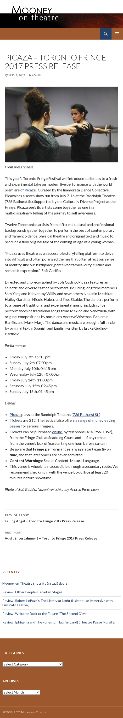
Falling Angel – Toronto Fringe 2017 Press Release (61, 517)
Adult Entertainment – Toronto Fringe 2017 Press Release (61, 535)
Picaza (30, 190)
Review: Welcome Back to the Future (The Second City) (44, 613)
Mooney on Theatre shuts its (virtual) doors (34, 583)
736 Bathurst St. (86, 414)
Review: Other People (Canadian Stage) (32, 592)
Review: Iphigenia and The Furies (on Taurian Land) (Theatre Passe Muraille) (58, 622)
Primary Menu (117, 34)
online (57, 431)
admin (36, 75)
